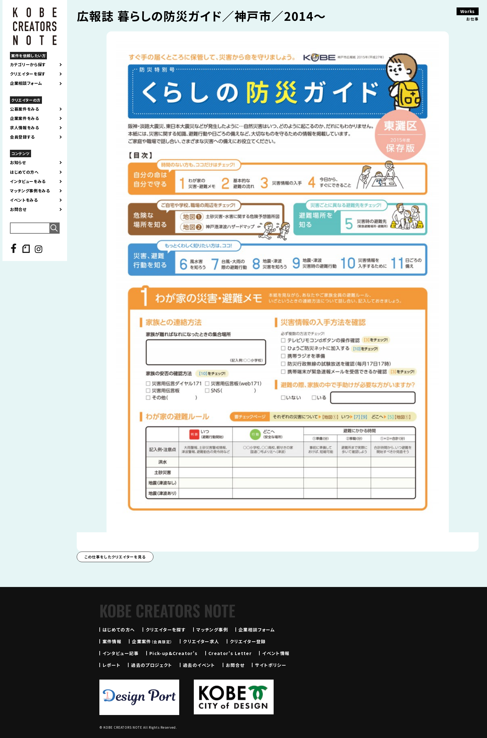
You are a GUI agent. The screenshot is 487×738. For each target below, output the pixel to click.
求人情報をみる (24, 128)
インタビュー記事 (120, 653)
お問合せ (18, 209)
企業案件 (152, 641)
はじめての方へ (24, 172)
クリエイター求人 (201, 641)
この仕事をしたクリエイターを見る (115, 556)
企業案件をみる (24, 118)
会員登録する (22, 137)
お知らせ (18, 162)
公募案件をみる (24, 109)
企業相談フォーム (26, 83)
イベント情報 (275, 653)
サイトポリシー (270, 665)
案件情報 (112, 641)
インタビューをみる (28, 181)
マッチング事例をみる (30, 191)
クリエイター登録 (248, 641)
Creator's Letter (230, 653)
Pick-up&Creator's (173, 653)
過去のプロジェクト (151, 665)
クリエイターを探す (28, 74)
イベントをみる (24, 200)
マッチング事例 (212, 629)
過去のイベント (199, 665)
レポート (111, 665)
